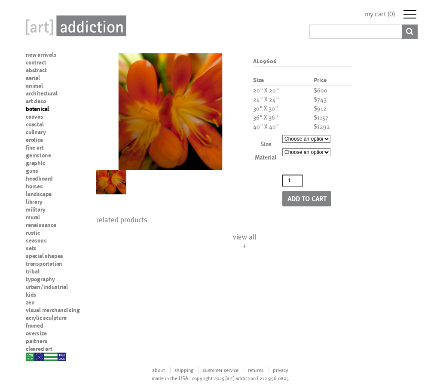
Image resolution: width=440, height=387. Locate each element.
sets (31, 248)
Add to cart (307, 198)
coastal (35, 124)
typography (40, 279)
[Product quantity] (292, 181)
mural (33, 217)
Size (265, 143)
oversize (36, 333)
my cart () (379, 14)
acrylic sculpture (46, 317)
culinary (36, 132)
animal (34, 85)
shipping (183, 370)
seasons (36, 240)
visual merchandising (53, 310)
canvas (34, 116)
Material (265, 157)
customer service (220, 370)
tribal (33, 271)
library (34, 201)
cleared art (39, 348)
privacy (280, 370)
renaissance (41, 224)
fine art (34, 147)
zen (30, 302)
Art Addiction (74, 26)
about (158, 370)
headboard (39, 178)
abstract (36, 70)
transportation (44, 263)
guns (32, 170)
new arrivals (41, 54)
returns (255, 370)
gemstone (38, 155)
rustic (33, 232)
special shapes (44, 255)
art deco (36, 101)
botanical (37, 108)
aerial (33, 77)
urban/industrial (47, 286)
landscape (39, 193)
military (35, 209)
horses (34, 186)
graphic (35, 163)
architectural (41, 93)
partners (36, 341)
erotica (34, 139)
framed (34, 325)
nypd (32, 356)
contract (36, 62)
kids (31, 294)
